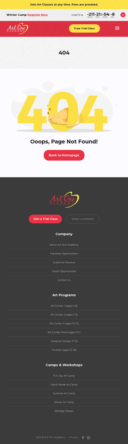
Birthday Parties (64, 411)
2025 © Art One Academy (51, 437)
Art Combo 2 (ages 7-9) (64, 314)
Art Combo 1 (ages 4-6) (64, 305)
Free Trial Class (84, 28)
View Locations (83, 219)
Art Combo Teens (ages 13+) (64, 332)
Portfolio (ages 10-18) (64, 349)
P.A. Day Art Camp (64, 375)
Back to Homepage (64, 155)
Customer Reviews (64, 262)
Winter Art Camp (64, 402)
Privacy (74, 437)
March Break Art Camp (64, 384)
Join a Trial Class (45, 219)
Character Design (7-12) (64, 341)
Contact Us (64, 280)
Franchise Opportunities (64, 253)
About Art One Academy (64, 244)
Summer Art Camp (64, 393)
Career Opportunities (64, 271)
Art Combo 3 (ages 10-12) (64, 323)
